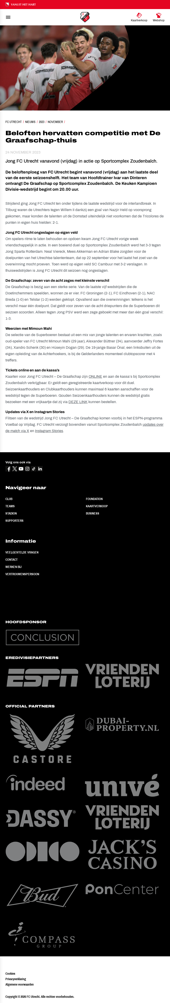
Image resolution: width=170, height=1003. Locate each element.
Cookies (10, 974)
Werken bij (13, 567)
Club (8, 499)
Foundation (94, 499)
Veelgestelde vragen (21, 552)
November (55, 122)
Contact (11, 560)
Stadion (11, 513)
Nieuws (30, 122)
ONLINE (95, 376)
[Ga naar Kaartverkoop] (139, 17)
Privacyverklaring (15, 979)
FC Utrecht (13, 122)
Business (92, 513)
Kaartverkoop (97, 506)
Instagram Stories (49, 431)
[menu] (8, 17)
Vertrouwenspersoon (22, 574)
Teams (10, 506)
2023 (41, 122)
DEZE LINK (77, 402)
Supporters (14, 521)
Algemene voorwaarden (19, 984)
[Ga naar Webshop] (159, 17)
